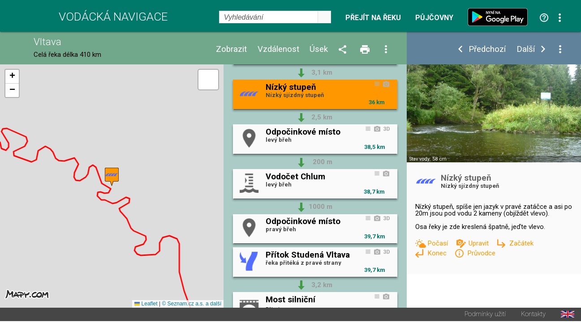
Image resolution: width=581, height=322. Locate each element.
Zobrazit (231, 49)
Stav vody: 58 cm (428, 159)
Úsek (319, 49)
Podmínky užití (485, 315)
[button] (112, 177)
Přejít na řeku (373, 17)
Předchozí (487, 49)
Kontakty (533, 315)
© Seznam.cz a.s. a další (191, 304)
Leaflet (145, 304)
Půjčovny (434, 17)
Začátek (521, 243)
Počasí (438, 243)
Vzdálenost (278, 49)
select (324, 17)
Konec (437, 253)
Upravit (480, 243)
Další (525, 49)
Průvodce (481, 253)
